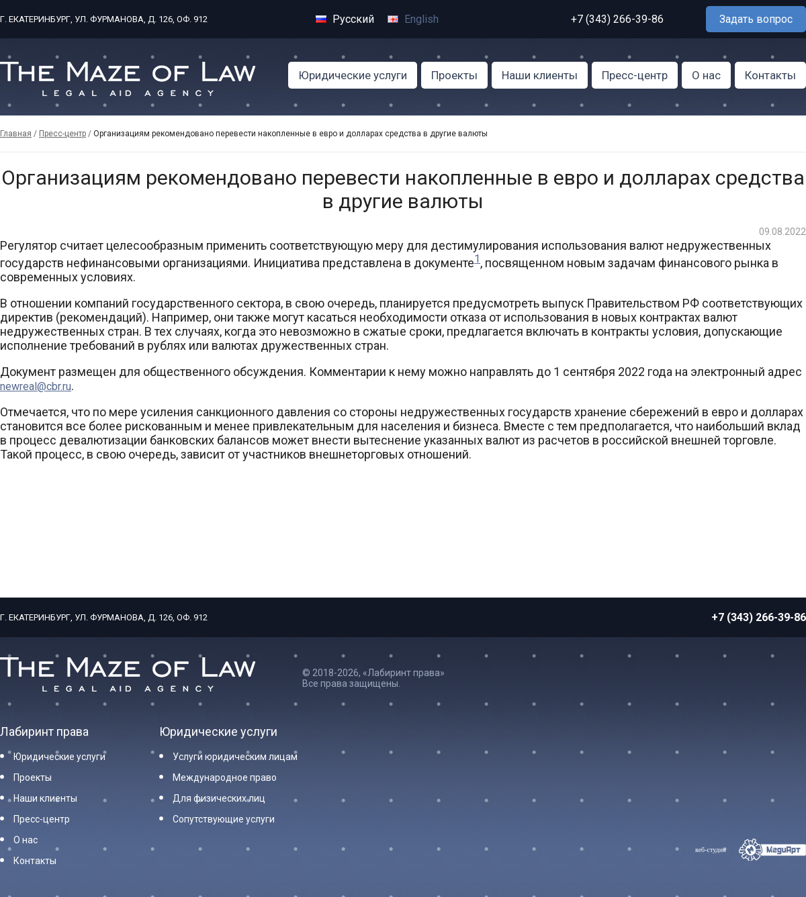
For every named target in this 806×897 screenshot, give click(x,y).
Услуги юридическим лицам (235, 756)
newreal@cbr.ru (35, 386)
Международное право (225, 777)
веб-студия (710, 849)
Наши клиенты (540, 75)
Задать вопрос (756, 19)
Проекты (454, 75)
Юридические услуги (352, 75)
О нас (706, 75)
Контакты (770, 75)
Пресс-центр (635, 75)
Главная (16, 133)
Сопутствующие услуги (224, 819)
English (413, 19)
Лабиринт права (44, 731)
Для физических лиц (219, 798)
